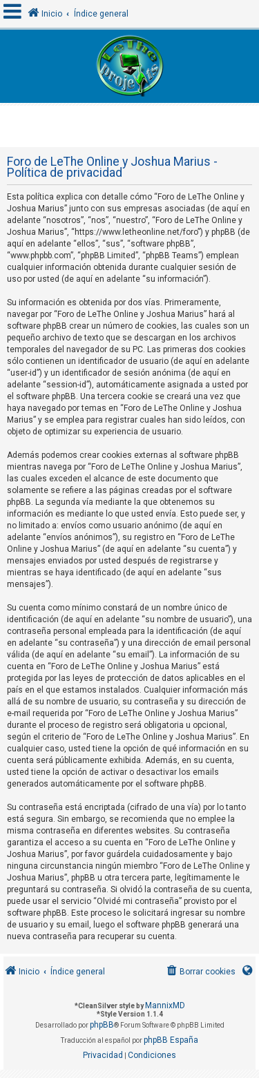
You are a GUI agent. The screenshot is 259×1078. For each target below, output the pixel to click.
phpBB (102, 1025)
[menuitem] (200, 972)
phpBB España (171, 1040)
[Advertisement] (131, 123)
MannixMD (165, 1005)
